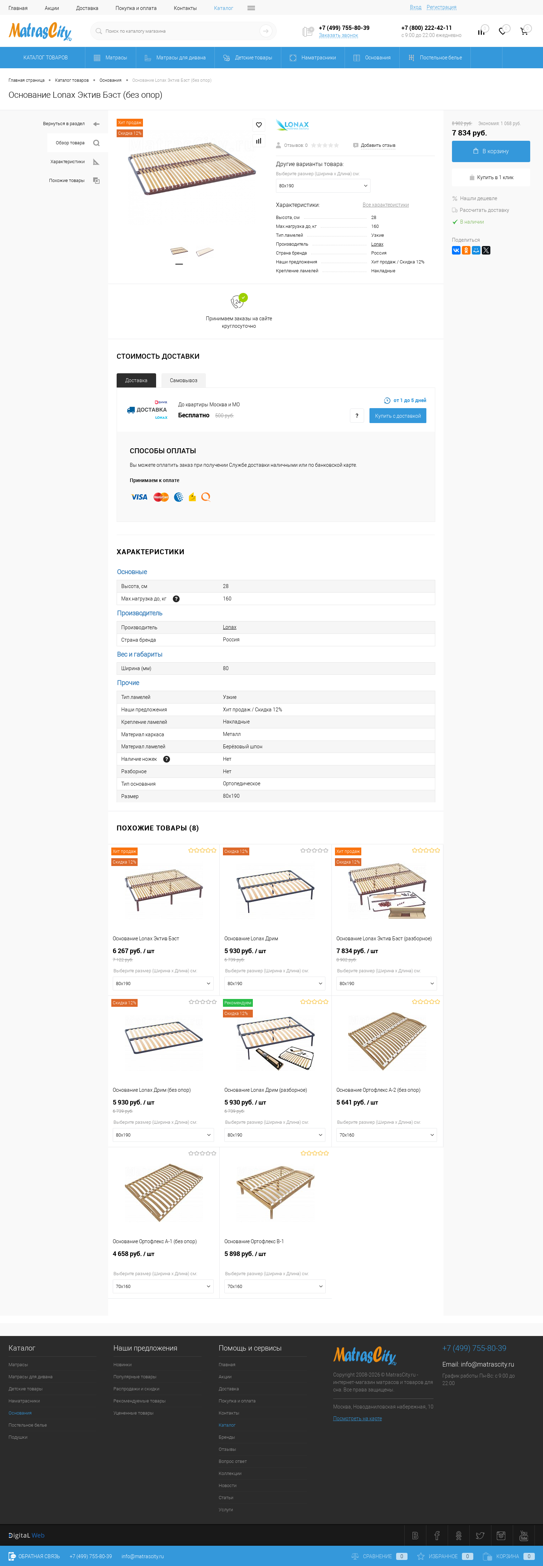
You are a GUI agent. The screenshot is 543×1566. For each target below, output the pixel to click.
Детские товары (26, 1388)
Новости (227, 1485)
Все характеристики (386, 205)
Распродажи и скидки (136, 1388)
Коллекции (230, 1473)
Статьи (226, 1497)
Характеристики (75, 162)
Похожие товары (74, 180)
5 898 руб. (275, 1258)
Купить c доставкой (398, 416)
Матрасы (18, 1364)
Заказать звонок (338, 35)
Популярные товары (134, 1376)
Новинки (122, 1364)
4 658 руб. (164, 1258)
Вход (415, 7)
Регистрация (442, 7)
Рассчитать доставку (480, 210)
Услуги (226, 1509)
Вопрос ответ (233, 1461)
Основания (20, 1413)
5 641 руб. (387, 1106)
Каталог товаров (45, 57)
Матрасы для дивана (31, 1376)
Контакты (185, 8)
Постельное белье (28, 1425)
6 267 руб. (164, 955)
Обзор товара (78, 143)
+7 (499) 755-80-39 (91, 1556)
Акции (52, 8)
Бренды (227, 1437)
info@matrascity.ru (487, 1364)
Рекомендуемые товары (139, 1401)
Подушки (18, 1437)
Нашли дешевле (474, 198)
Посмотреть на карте (357, 1418)
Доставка (87, 8)
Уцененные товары (133, 1413)
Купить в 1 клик (491, 178)
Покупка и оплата (136, 8)
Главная (18, 8)
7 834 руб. (387, 955)
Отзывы (227, 1449)
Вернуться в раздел (71, 124)
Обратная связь (34, 1556)
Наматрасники (24, 1401)
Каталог (223, 8)
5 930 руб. (275, 955)
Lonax (377, 244)
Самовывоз (183, 380)
